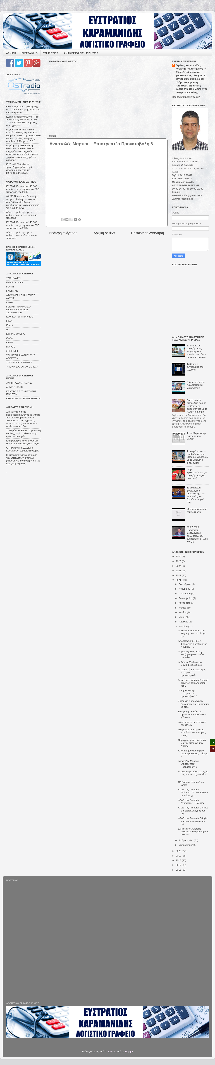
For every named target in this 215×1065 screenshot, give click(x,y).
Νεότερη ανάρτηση (63, 233)
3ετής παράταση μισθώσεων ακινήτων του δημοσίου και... (193, 683)
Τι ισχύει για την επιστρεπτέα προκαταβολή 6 (187, 693)
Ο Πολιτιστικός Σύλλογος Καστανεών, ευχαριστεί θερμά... (23, 449)
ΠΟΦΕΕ (10, 346)
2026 (179, 556)
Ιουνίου (183, 612)
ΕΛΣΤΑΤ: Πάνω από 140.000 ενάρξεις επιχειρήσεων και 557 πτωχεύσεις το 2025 (22, 189)
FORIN (10, 286)
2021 (179, 580)
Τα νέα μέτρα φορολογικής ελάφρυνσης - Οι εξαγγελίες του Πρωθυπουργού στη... (195, 494)
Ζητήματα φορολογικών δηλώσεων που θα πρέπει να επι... (193, 704)
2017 (179, 865)
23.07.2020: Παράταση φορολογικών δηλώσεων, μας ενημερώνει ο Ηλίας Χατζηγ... (197, 534)
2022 (179, 575)
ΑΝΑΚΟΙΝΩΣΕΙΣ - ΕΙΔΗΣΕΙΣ (81, 53)
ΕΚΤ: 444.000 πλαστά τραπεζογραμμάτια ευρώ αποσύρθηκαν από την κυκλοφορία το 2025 (19, 168)
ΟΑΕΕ (9, 342)
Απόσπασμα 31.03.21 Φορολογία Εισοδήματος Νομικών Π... (192, 644)
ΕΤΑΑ (9, 321)
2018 (179, 860)
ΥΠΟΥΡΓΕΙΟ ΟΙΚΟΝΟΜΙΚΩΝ (22, 366)
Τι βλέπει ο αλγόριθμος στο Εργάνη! (195, 367)
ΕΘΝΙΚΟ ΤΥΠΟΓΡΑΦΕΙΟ (19, 316)
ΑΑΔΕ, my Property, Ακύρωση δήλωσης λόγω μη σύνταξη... (193, 792)
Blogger (129, 1051)
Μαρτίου (183, 626)
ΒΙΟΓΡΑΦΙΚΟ (30, 53)
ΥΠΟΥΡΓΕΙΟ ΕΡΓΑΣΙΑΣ (19, 362)
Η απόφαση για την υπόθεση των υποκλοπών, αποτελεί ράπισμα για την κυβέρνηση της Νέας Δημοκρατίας (23, 459)
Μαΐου (182, 617)
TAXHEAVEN (13, 278)
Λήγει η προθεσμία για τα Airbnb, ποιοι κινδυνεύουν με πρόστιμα (21, 215)
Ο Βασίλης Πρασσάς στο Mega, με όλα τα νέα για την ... (192, 633)
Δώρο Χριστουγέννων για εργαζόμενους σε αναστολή (197, 474)
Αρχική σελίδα (104, 233)
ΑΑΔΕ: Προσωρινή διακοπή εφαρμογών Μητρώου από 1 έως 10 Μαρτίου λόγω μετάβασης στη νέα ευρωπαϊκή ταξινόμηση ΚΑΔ (22, 202)
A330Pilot (110, 1051)
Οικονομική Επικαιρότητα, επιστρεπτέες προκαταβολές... (192, 672)
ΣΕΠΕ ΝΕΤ (12, 351)
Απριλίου (184, 621)
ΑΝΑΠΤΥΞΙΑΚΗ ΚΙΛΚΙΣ (19, 382)
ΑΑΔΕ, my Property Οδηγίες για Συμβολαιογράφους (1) (193, 821)
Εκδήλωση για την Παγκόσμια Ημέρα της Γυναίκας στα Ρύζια (22, 442)
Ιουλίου (183, 607)
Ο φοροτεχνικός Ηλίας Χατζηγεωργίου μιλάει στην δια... (191, 654)
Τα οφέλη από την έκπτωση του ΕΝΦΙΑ (196, 436)
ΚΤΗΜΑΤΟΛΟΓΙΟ (15, 333)
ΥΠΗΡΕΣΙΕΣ (50, 53)
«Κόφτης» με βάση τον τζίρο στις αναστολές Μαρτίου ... (193, 774)
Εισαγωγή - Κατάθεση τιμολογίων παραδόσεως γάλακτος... (192, 714)
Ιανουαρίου (185, 845)
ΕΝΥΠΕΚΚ (12, 291)
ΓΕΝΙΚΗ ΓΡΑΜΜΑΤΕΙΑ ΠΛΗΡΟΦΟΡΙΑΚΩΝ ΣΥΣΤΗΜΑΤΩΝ (18, 309)
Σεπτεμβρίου (186, 598)
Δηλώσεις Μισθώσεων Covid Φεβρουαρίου (190, 663)
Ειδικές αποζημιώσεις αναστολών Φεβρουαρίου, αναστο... (193, 831)
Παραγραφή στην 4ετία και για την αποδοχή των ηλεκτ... (192, 743)
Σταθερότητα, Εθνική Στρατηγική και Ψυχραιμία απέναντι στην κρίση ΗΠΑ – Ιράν (23, 433)
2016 (179, 869)
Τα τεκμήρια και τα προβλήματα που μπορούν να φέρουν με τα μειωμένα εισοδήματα (197, 457)
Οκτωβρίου (185, 593)
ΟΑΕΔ (9, 338)
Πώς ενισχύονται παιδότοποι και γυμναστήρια (195, 385)
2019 (179, 855)
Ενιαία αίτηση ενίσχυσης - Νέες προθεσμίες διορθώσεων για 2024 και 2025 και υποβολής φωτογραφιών (23, 121)
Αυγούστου (185, 603)
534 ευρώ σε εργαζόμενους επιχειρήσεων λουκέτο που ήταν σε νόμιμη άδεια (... (197, 351)
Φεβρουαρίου (186, 840)
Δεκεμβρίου (185, 584)
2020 (179, 851)
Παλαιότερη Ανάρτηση (147, 233)
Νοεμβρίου (185, 588)
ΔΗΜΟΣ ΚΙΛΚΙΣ (14, 387)
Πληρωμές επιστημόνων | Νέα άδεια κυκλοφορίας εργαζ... (192, 732)
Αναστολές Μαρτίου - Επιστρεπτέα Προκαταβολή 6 (189, 764)
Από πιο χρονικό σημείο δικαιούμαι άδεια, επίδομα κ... (193, 753)
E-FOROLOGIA (14, 282)
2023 (179, 570)
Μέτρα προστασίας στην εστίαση (197, 510)
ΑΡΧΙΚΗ (11, 53)
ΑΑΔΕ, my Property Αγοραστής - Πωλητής (191, 801)
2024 (179, 566)
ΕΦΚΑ (9, 325)
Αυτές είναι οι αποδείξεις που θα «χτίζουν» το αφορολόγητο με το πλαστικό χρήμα (197, 406)
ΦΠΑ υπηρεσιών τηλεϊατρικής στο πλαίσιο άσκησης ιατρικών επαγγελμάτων (22, 109)
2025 (179, 561)
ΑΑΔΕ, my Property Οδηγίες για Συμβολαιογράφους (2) (193, 810)
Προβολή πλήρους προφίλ (186, 97)
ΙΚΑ (8, 329)
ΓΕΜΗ (9, 302)
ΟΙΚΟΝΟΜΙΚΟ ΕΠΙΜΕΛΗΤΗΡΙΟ (23, 398)
